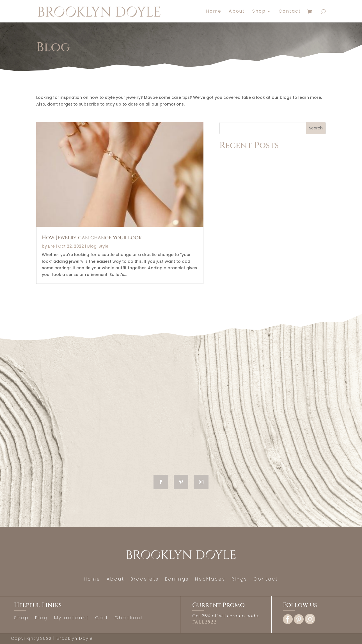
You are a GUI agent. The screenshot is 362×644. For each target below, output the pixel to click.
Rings (239, 579)
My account (71, 618)
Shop (259, 11)
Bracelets (144, 579)
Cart (101, 618)
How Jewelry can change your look (92, 237)
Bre (51, 246)
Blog (92, 246)
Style (103, 246)
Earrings (177, 579)
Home (213, 11)
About (237, 11)
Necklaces (210, 579)
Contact (290, 11)
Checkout (128, 618)
